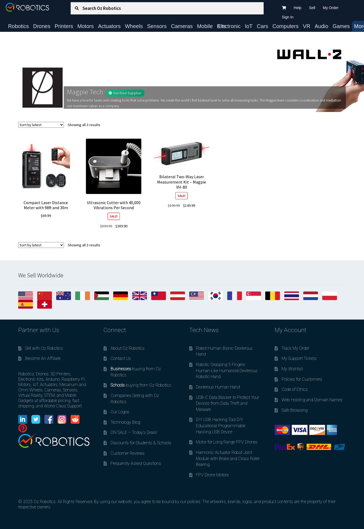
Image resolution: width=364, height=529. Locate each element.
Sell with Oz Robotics (44, 348)
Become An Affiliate (42, 358)
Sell (312, 8)
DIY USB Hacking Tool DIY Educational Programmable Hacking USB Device (220, 425)
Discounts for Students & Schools (141, 442)
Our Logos (120, 411)
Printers (64, 26)
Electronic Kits (229, 26)
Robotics (18, 26)
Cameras (182, 26)
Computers (285, 26)
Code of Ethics (295, 389)
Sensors (156, 26)
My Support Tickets (299, 358)
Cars (262, 26)
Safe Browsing (295, 410)
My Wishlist (292, 368)
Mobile (205, 26)
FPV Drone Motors (212, 474)
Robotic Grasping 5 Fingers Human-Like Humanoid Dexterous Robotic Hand (226, 370)
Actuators (109, 26)
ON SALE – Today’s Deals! (134, 432)
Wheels (134, 26)
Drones (41, 26)
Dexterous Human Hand (218, 387)
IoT (249, 26)
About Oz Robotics (128, 348)
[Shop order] (41, 125)
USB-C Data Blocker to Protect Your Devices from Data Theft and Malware (227, 403)
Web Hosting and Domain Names (312, 399)
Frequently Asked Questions (136, 463)
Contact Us (121, 358)
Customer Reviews (128, 453)
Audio (321, 26)
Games (341, 26)
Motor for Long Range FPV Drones (226, 442)
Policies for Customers (302, 379)
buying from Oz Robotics (141, 385)
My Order (330, 8)
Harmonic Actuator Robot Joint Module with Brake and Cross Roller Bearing (228, 458)
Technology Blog (125, 422)
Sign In (288, 17)
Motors (85, 26)
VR (306, 26)
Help (297, 8)
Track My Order (295, 348)
